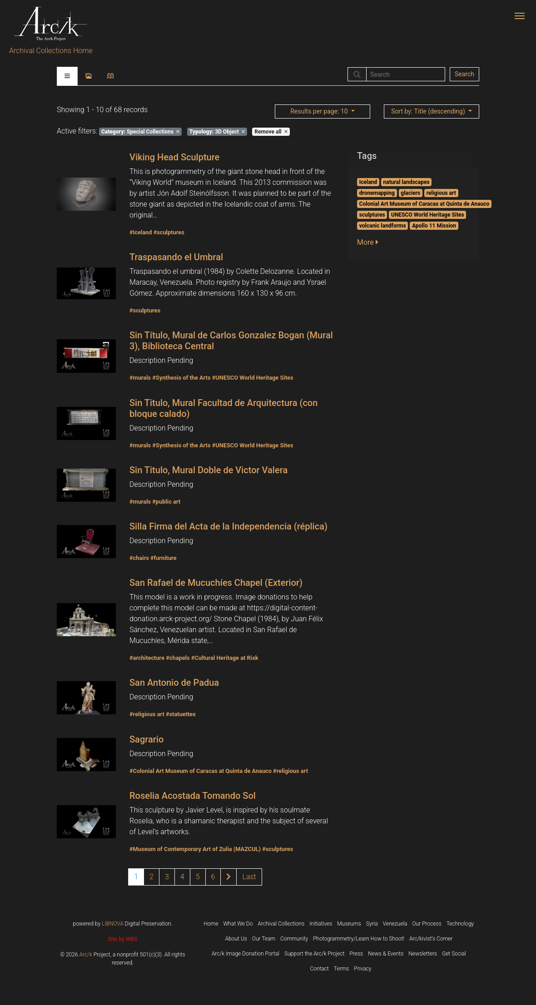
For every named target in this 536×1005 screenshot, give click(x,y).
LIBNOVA (113, 924)
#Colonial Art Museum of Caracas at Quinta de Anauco (200, 770)
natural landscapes (406, 182)
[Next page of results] (228, 877)
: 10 (319, 111)
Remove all (270, 132)
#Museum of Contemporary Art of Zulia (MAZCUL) (195, 849)
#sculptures (169, 232)
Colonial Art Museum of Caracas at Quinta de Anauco (424, 204)
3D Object (217, 132)
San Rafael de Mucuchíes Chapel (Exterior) (216, 582)
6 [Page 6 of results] (213, 876)
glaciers (410, 193)
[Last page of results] (249, 877)
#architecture (146, 657)
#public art (166, 501)
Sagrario (146, 739)
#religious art (146, 714)
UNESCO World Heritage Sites (427, 215)
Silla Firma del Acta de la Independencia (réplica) (228, 526)
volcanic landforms (382, 226)
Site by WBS (122, 939)
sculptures (372, 215)
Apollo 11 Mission (434, 226)
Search (464, 74)
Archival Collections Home (51, 50)
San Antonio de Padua (174, 682)
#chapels (177, 657)
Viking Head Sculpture (174, 157)
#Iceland (140, 232)
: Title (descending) (429, 111)
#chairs (139, 557)
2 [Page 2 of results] (151, 876)
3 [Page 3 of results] (167, 876)
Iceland (368, 182)
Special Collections (140, 132)
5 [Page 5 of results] (198, 876)
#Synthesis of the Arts (181, 377)
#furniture (163, 557)
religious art (441, 193)
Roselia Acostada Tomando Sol (192, 795)
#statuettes (181, 714)
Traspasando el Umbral (176, 257)
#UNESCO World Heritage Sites (252, 377)
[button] (370, 242)
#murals (140, 377)
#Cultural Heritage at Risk (224, 657)
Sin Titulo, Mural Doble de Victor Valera (208, 470)
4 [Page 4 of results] (182, 876)
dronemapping (377, 193)
